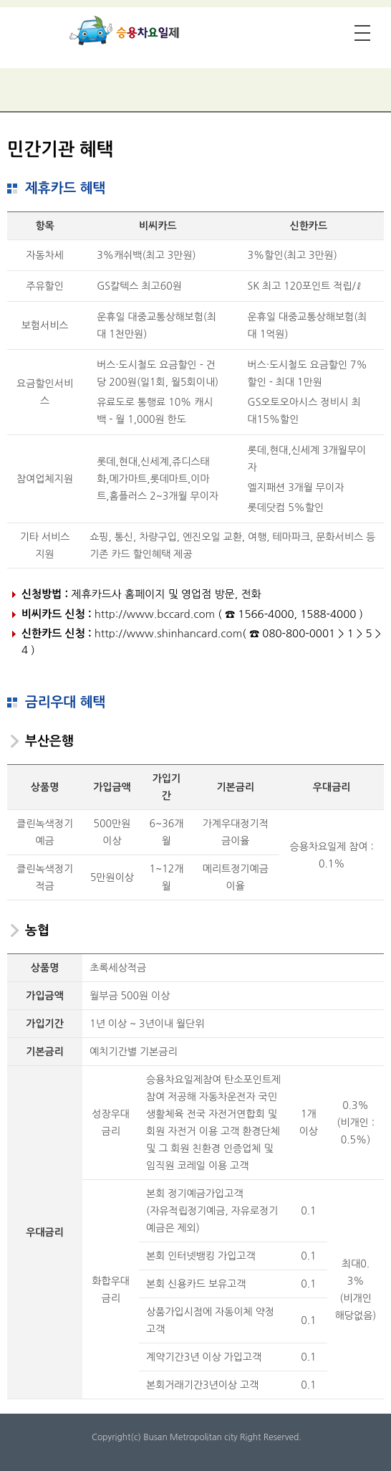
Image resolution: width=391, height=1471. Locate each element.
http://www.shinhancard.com (169, 633)
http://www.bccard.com (155, 614)
